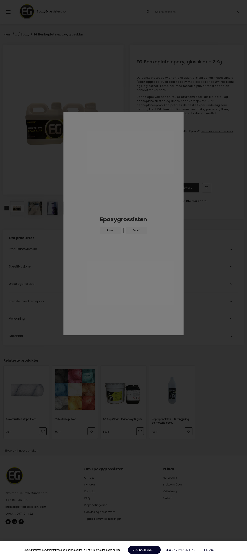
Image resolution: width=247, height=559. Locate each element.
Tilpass (209, 550)
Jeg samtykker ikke (180, 550)
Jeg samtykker (144, 550)
